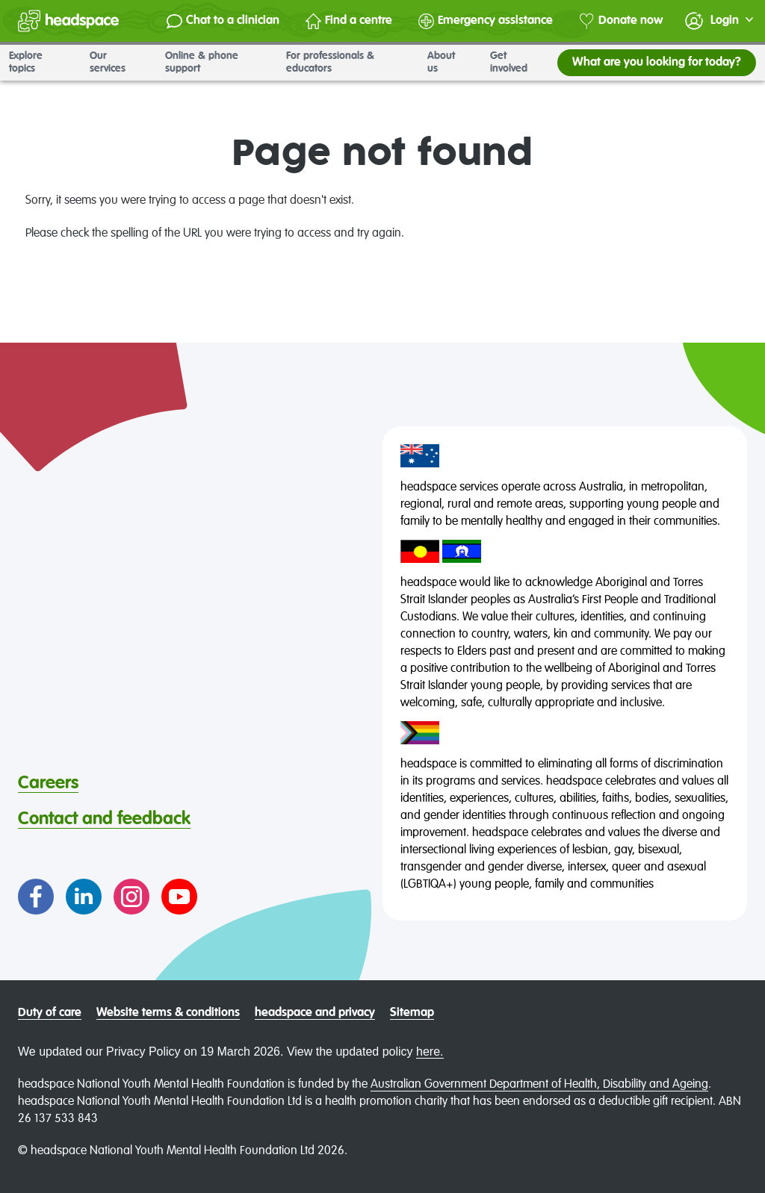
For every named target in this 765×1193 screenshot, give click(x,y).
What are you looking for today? (656, 63)
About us (449, 62)
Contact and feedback (104, 819)
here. (429, 1051)
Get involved (519, 62)
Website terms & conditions (168, 1013)
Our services (118, 62)
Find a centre (349, 21)
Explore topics (40, 62)
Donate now (621, 21)
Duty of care (49, 1013)
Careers (48, 783)
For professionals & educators (347, 62)
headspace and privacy (315, 1013)
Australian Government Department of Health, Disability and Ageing (539, 1085)
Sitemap (412, 1013)
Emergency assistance (485, 21)
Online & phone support (216, 62)
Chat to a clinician (223, 21)
